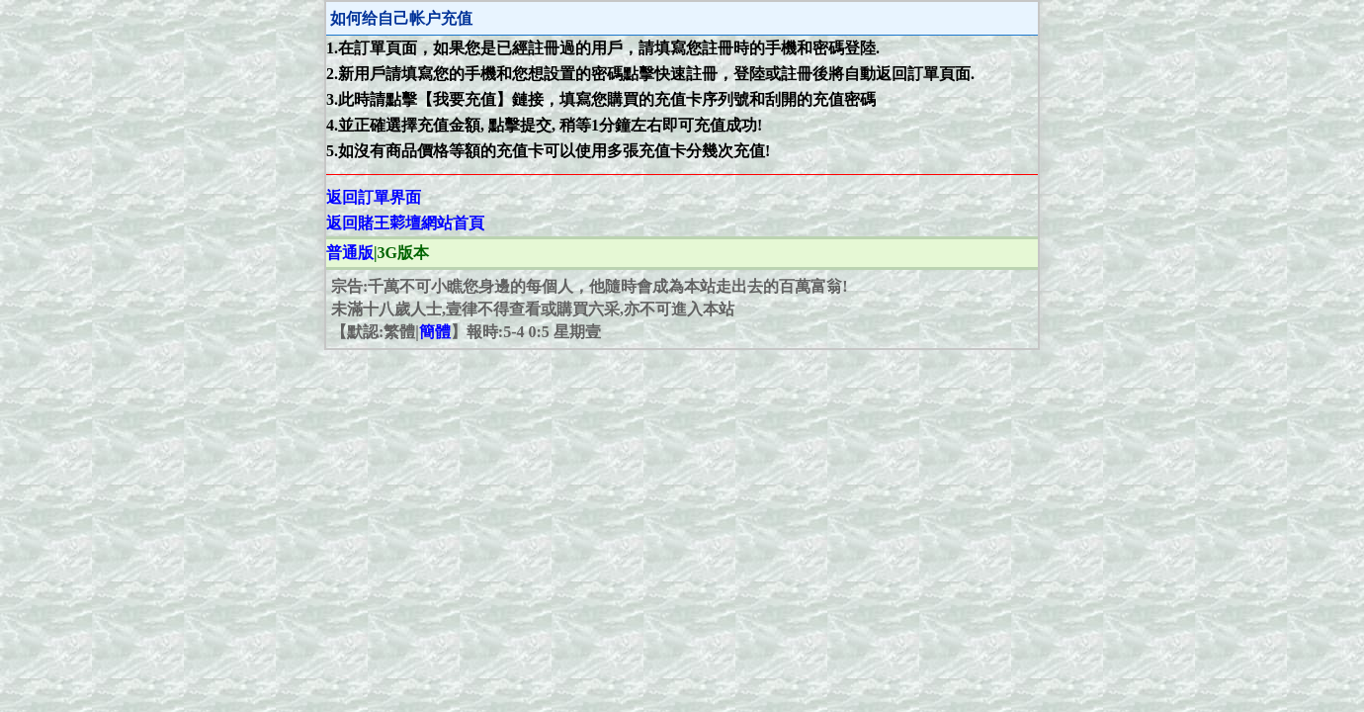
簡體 (435, 331)
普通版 (350, 252)
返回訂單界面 (373, 197)
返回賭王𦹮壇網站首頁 (405, 223)
